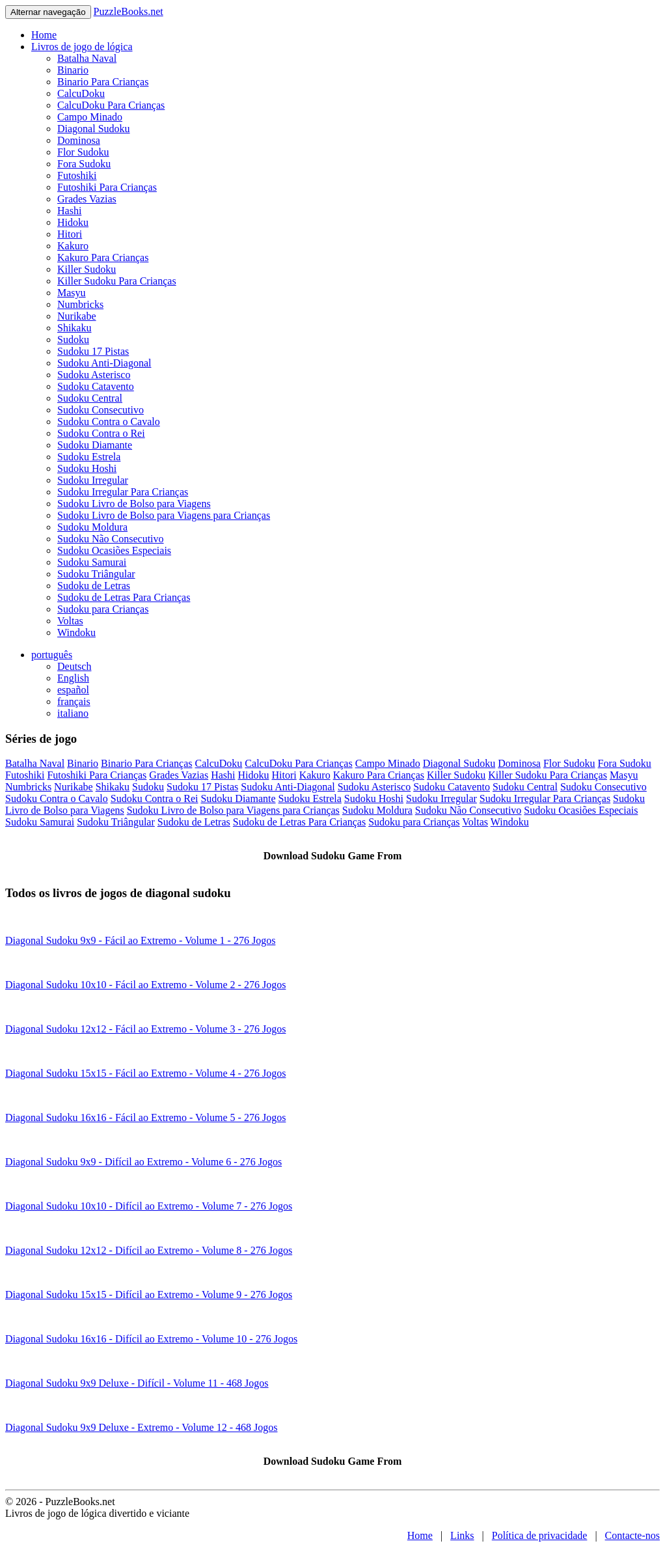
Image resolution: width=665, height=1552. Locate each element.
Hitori (69, 234)
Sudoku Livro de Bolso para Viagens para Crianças (163, 515)
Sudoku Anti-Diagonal (104, 362)
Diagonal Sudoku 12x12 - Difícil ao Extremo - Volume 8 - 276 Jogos (148, 1250)
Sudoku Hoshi (86, 468)
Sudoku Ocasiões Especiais (114, 550)
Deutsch (74, 666)
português (51, 654)
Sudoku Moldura (92, 527)
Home (44, 34)
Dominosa (78, 140)
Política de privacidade (540, 1535)
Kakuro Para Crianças (102, 257)
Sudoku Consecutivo (100, 409)
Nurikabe (76, 316)
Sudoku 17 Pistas (93, 351)
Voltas (70, 620)
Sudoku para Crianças (102, 609)
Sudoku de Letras (93, 585)
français (73, 701)
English (73, 678)
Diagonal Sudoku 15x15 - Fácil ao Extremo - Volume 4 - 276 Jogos (145, 1073)
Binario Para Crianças (102, 81)
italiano (72, 713)
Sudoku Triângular (96, 573)
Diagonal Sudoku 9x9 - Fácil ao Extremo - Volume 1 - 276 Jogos (140, 940)
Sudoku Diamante (94, 444)
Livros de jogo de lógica (82, 46)
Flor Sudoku (83, 152)
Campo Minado (89, 116)
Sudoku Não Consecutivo (110, 538)
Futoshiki (76, 175)
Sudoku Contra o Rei (101, 433)
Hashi (69, 210)
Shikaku (74, 327)
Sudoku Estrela (88, 456)
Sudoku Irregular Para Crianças (122, 491)
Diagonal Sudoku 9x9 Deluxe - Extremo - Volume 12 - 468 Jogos (141, 1427)
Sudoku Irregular (92, 480)
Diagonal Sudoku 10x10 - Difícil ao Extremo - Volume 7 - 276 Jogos (148, 1206)
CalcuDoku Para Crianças (111, 105)
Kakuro (72, 245)
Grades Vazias (86, 198)
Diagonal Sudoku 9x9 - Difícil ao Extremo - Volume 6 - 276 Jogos (143, 1161)
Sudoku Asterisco (93, 374)
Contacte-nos (632, 1535)
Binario (72, 70)
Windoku (76, 632)
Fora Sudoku (84, 163)
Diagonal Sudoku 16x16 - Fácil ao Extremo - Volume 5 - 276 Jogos (145, 1117)
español (73, 689)
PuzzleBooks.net (128, 11)
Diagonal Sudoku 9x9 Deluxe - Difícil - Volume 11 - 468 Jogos (137, 1383)
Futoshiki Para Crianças (107, 187)
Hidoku (72, 222)
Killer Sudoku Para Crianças (116, 280)
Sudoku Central (89, 398)
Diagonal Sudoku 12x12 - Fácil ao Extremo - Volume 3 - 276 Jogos (145, 1028)
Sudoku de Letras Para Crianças (123, 597)
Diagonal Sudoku (93, 128)
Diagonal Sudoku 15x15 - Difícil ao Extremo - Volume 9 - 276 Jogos (148, 1294)
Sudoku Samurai (91, 562)
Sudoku (73, 339)
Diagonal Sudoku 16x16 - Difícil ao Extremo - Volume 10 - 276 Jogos (151, 1338)
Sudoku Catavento (95, 386)
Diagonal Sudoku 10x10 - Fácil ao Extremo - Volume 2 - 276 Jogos (145, 984)
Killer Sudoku (86, 269)
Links (462, 1535)
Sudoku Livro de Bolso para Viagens (134, 503)
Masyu (71, 292)
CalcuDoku (81, 93)
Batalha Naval (86, 58)
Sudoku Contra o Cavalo (108, 421)
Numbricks (80, 304)
